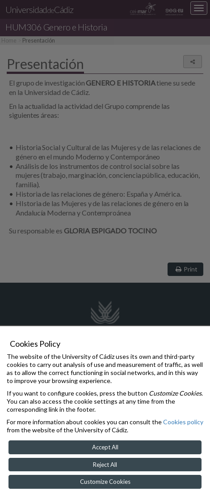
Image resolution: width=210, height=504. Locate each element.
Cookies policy (183, 422)
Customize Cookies (105, 481)
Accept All (105, 447)
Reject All (105, 464)
